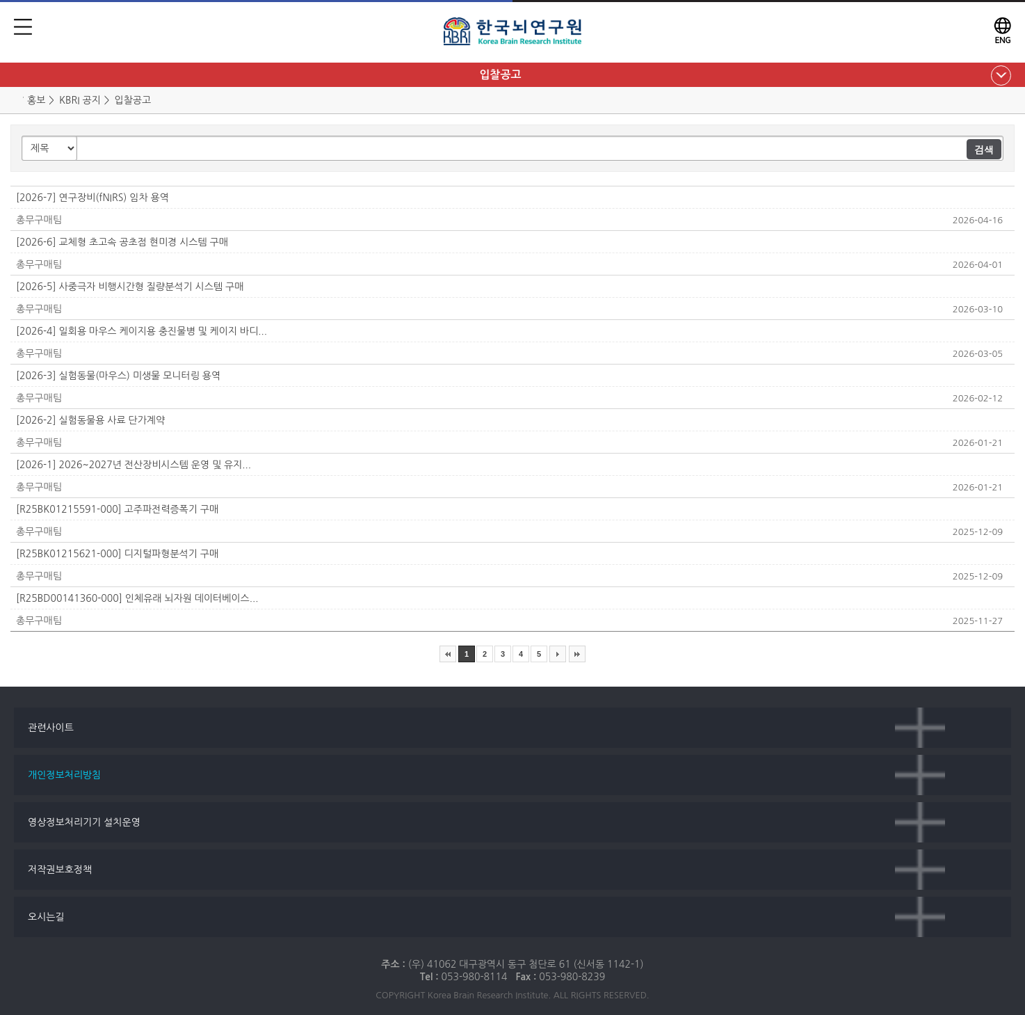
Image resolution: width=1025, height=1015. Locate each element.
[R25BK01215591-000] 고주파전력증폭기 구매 (117, 509)
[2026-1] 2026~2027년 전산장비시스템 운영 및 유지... (133, 465)
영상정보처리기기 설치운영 (84, 822)
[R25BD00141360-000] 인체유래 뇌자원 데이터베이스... (137, 598)
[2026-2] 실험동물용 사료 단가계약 (90, 420)
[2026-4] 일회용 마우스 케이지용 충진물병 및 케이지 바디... (141, 331)
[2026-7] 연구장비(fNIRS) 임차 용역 (92, 197)
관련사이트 (51, 728)
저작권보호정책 (60, 869)
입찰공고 (500, 75)
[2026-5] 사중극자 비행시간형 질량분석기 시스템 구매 (129, 286)
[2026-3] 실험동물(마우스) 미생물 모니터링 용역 (118, 376)
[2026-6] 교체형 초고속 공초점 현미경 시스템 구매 (122, 242)
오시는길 (46, 917)
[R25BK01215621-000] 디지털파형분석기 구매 (117, 554)
